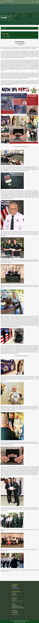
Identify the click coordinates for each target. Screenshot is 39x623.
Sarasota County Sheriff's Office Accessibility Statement (19, 620)
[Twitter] (13, 612)
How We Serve (10, 19)
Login (18, 614)
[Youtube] (16, 612)
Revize (15, 614)
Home (2, 19)
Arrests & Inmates (6, 36)
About (5, 19)
